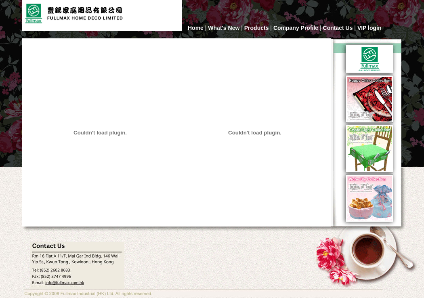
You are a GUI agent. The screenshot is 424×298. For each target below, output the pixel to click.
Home (196, 28)
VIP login (369, 28)
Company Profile (295, 28)
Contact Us (338, 28)
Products (256, 28)
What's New (223, 28)
